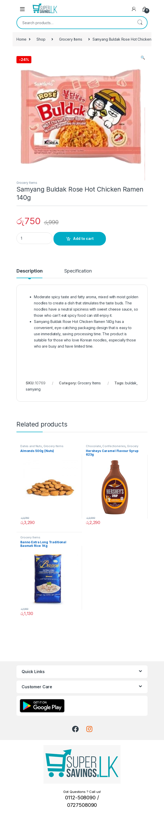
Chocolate (93, 446)
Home (21, 39)
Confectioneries (113, 446)
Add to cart (83, 238)
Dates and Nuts (31, 446)
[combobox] (75, 23)
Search (140, 23)
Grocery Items (70, 39)
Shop (41, 39)
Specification (78, 271)
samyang (33, 389)
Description (29, 271)
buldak (130, 383)
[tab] (29, 273)
